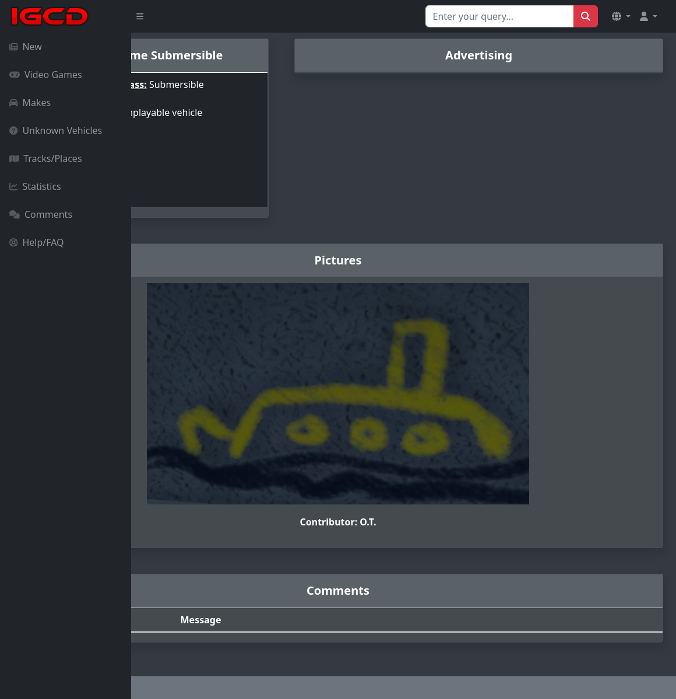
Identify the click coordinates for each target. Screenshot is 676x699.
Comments (40, 214)
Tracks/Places (45, 158)
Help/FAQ (36, 242)
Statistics (35, 186)
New (25, 46)
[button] (621, 16)
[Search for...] (499, 16)
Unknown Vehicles (55, 130)
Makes (30, 102)
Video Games (45, 74)
